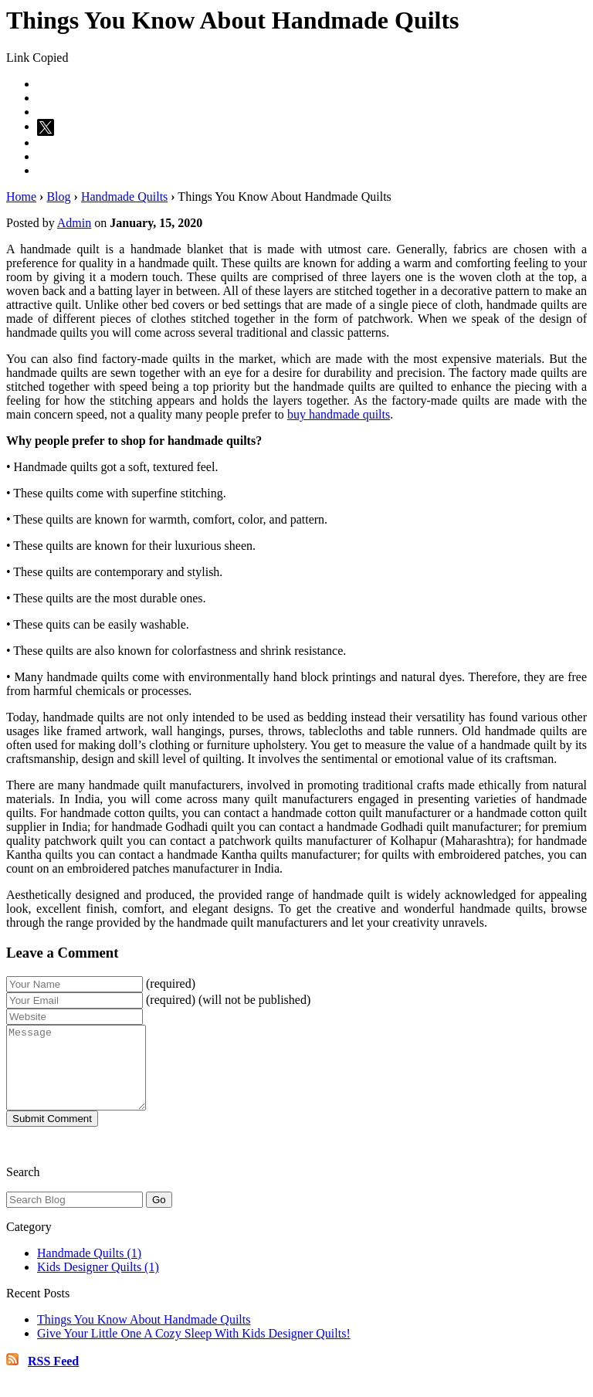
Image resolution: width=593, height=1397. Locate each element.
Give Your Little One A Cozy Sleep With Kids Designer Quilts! (194, 1349)
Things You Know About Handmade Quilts (143, 1335)
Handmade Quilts (124, 196)
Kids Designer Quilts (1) (98, 1283)
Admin (74, 222)
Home (21, 196)
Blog (58, 196)
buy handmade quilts (338, 414)
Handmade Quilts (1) (89, 1269)
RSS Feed (53, 1377)
